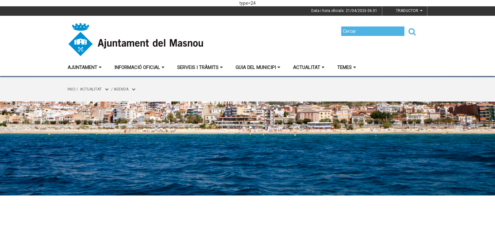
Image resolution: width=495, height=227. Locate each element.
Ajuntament (85, 67)
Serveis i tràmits (200, 67)
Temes (346, 67)
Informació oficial (139, 67)
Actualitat (309, 67)
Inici (71, 89)
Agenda (121, 89)
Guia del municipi (258, 67)
